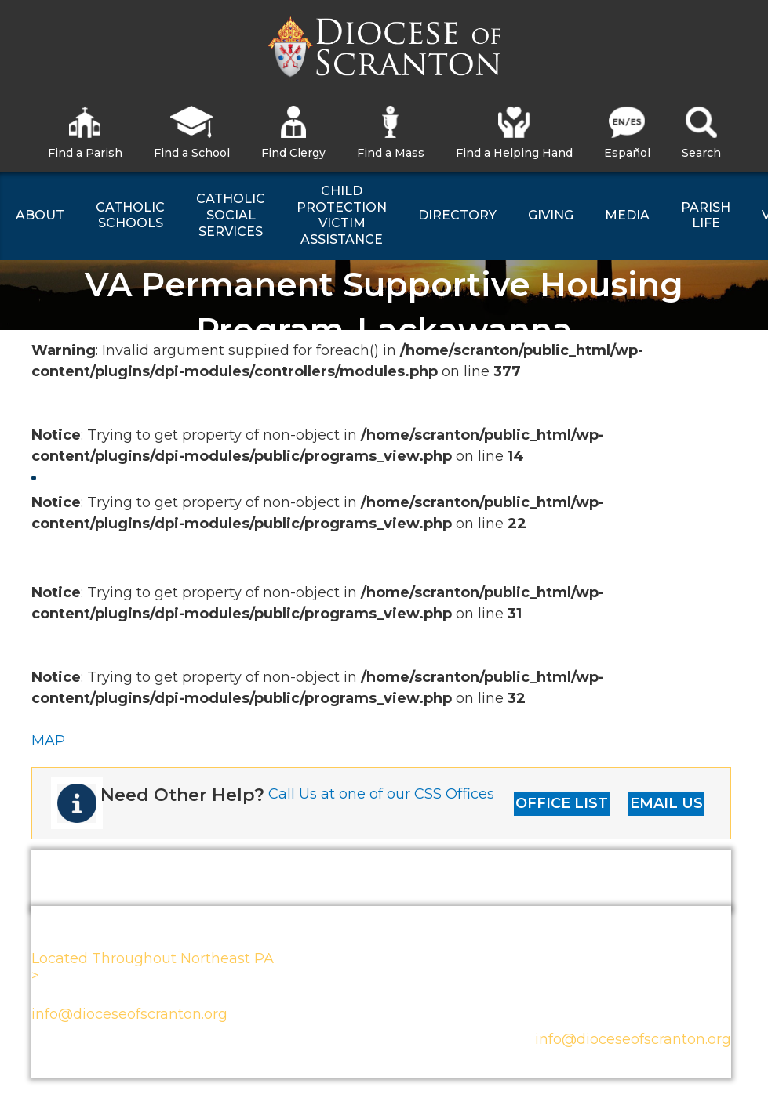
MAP (48, 740)
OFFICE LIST (561, 803)
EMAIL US (666, 803)
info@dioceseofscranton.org (129, 1014)
